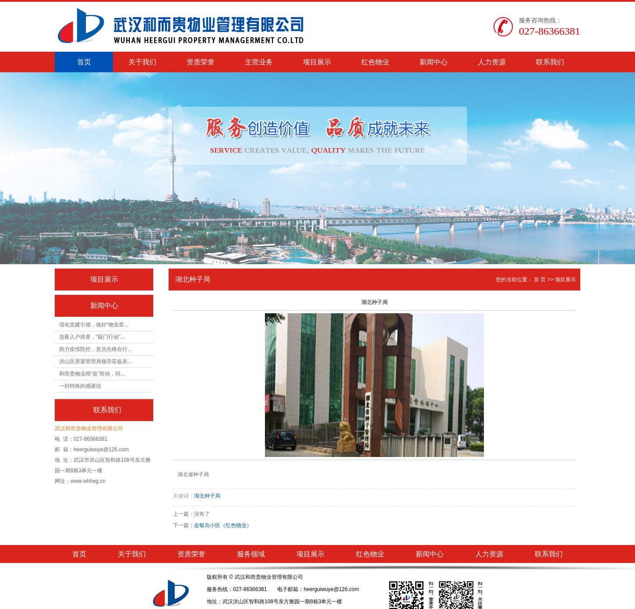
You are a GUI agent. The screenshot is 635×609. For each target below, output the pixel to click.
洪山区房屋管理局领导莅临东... (95, 361)
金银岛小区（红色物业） (223, 525)
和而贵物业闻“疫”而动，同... (92, 374)
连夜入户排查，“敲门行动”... (92, 337)
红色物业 (375, 62)
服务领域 (251, 554)
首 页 (540, 279)
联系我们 (550, 62)
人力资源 (492, 62)
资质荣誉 (201, 62)
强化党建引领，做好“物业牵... (93, 325)
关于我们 (142, 62)
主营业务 (259, 62)
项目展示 (317, 62)
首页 (84, 62)
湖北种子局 (207, 496)
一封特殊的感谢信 (80, 386)
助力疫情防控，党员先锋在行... (95, 349)
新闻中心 (434, 62)
